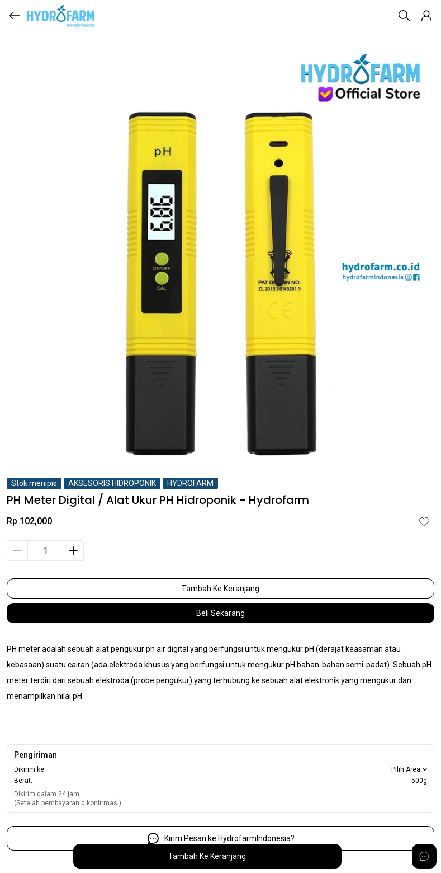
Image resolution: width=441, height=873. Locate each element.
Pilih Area (410, 769)
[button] (426, 16)
